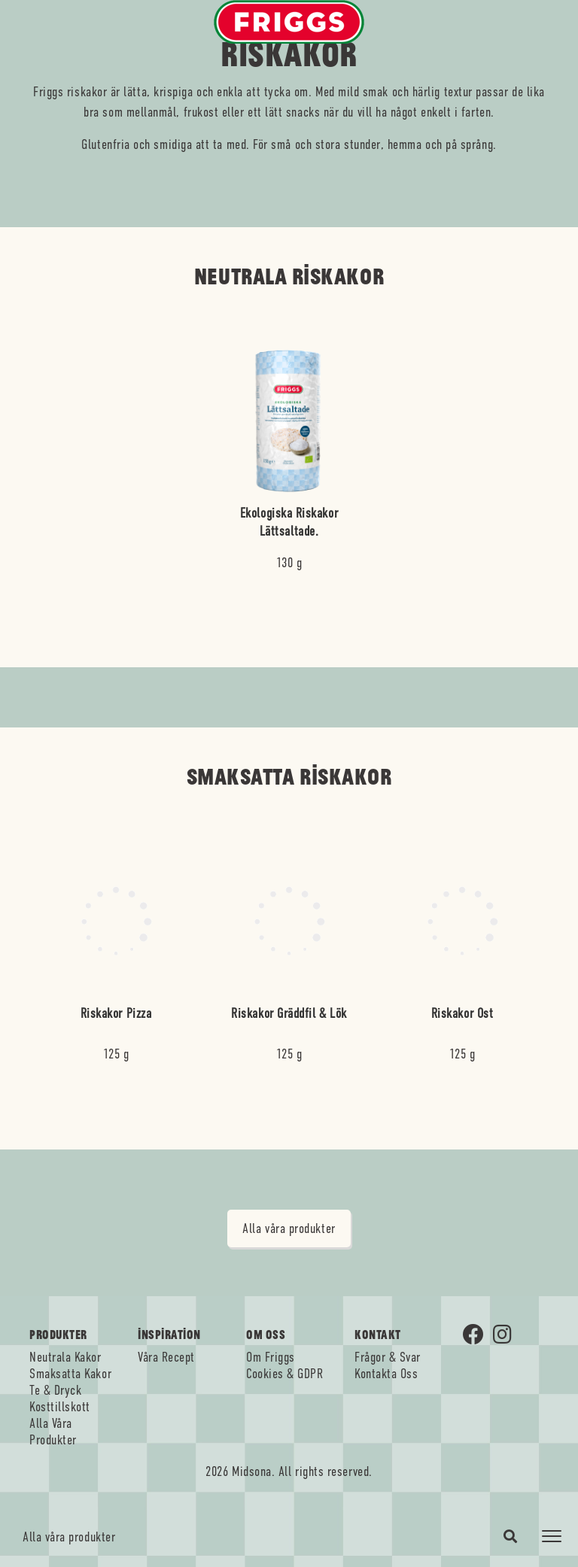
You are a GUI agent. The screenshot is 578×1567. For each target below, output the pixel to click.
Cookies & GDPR (285, 1373)
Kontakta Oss (386, 1373)
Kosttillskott (59, 1406)
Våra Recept (166, 1357)
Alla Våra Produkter (53, 1431)
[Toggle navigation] (551, 1536)
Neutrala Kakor (65, 1357)
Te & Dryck (55, 1390)
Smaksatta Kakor (70, 1373)
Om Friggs (270, 1357)
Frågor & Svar (387, 1357)
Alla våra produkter (69, 1537)
